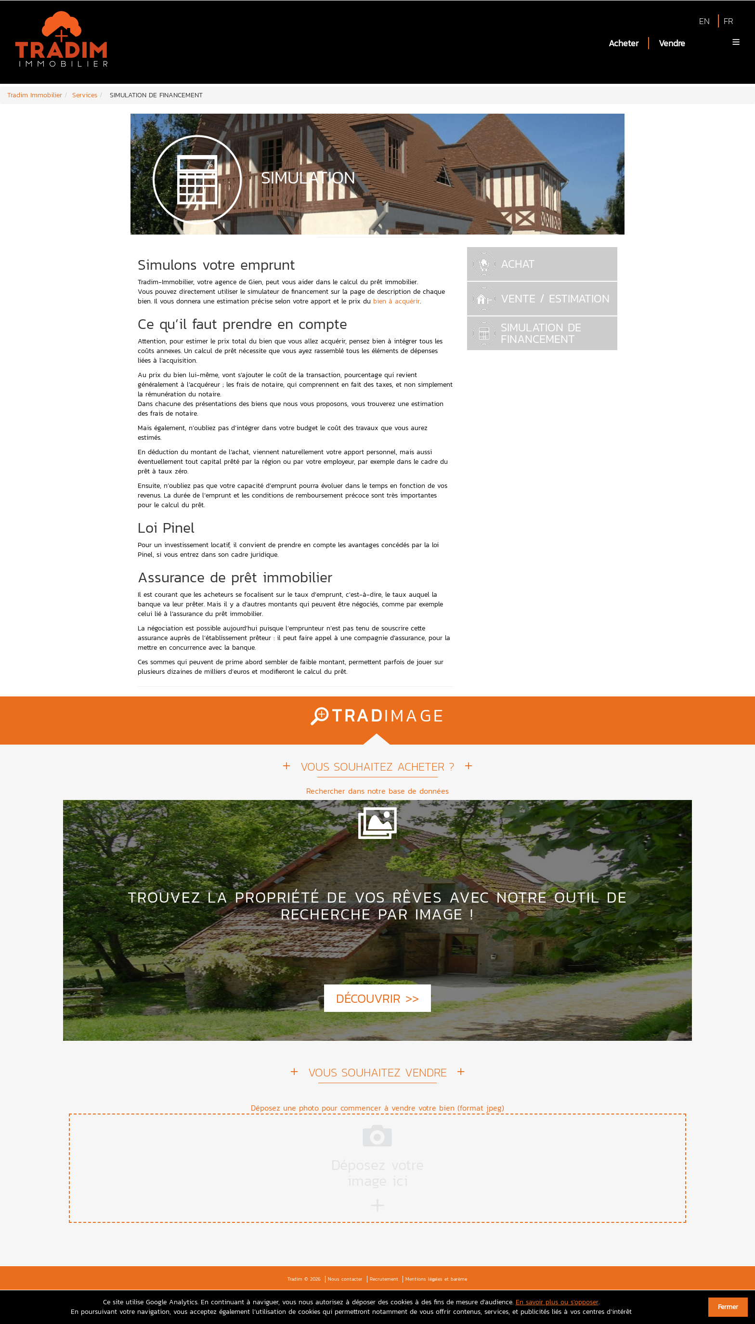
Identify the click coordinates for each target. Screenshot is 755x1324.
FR (728, 20)
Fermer (728, 1307)
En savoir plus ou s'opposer (557, 1302)
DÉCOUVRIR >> (377, 998)
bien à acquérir (396, 301)
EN (704, 20)
